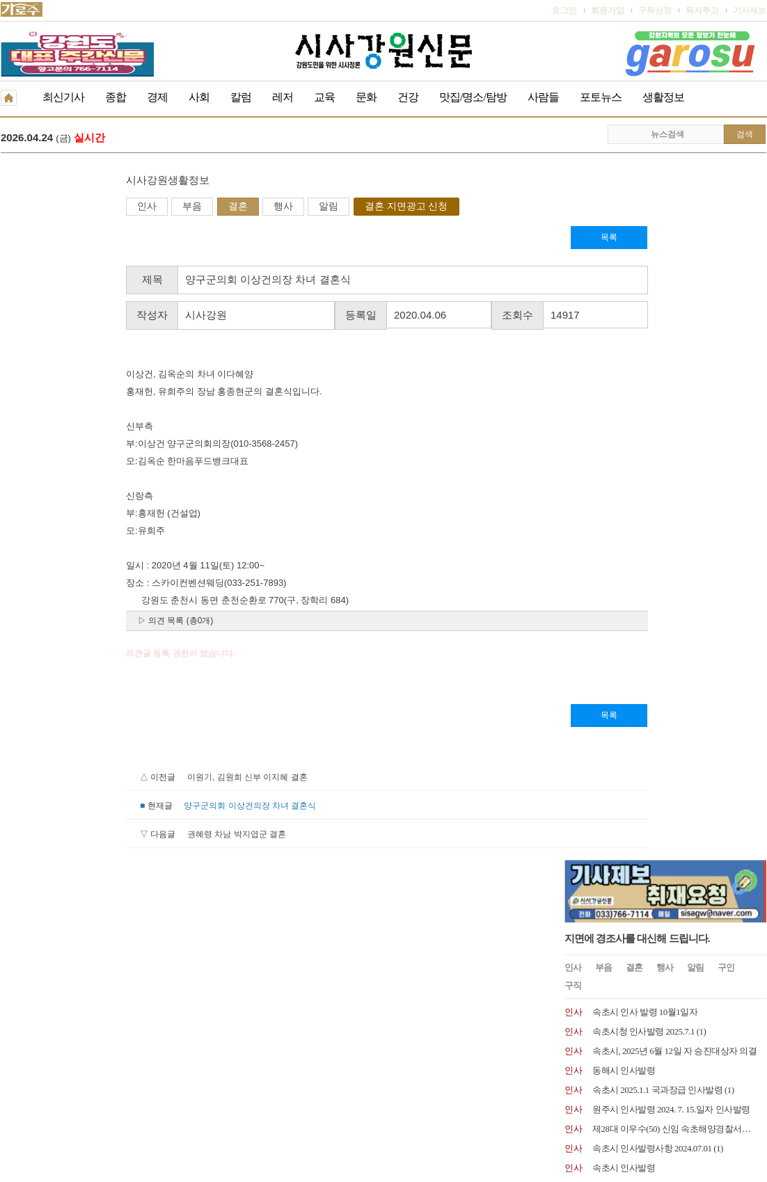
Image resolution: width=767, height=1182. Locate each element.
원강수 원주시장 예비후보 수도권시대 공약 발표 (259, 138)
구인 (726, 262)
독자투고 (702, 10)
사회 (199, 97)
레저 (282, 97)
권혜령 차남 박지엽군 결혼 (111, 835)
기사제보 (749, 10)
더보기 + (751, 546)
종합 (115, 97)
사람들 (543, 97)
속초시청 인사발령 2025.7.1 (643, 326)
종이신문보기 (354, 1085)
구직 (572, 280)
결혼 (112, 207)
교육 (324, 97)
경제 (157, 97)
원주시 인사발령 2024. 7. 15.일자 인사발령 (671, 404)
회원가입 (607, 10)
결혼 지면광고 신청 (281, 207)
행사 (158, 207)
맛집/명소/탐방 (473, 97)
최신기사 (63, 97)
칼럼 (240, 97)
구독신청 (655, 10)
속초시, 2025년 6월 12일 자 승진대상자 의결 (674, 345)
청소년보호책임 (109, 1085)
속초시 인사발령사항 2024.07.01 (652, 443)
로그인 (564, 10)
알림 (203, 207)
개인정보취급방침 (34, 1085)
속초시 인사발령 (623, 462)
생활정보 (663, 97)
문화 (366, 97)
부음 (67, 207)
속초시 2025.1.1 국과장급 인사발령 (657, 384)
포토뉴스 (601, 97)
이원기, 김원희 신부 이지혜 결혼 (122, 778)
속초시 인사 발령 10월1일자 (644, 306)
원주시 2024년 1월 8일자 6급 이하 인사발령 (673, 521)
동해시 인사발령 (623, 365)
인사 (21, 207)
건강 (407, 97)
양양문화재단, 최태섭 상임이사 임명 (661, 501)
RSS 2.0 (164, 1084)
